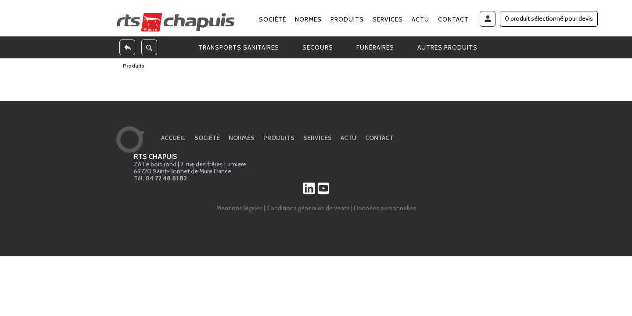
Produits (347, 19)
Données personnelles (385, 208)
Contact (453, 19)
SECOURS (317, 47)
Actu (420, 19)
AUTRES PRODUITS (447, 47)
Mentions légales (239, 208)
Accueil (173, 138)
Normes (308, 19)
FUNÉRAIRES (375, 47)
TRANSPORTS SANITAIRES (238, 47)
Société (272, 19)
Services (388, 19)
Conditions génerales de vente (308, 208)
